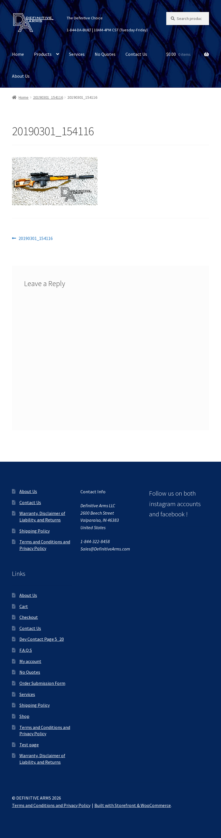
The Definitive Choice (85, 17)
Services (77, 54)
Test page (29, 744)
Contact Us (136, 54)
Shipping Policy (34, 531)
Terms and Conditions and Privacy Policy (51, 805)
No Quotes (105, 54)
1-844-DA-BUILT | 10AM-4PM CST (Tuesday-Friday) (107, 29)
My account (30, 661)
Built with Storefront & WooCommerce (132, 805)
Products (43, 54)
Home (18, 54)
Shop (24, 716)
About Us (21, 76)
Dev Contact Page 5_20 (41, 639)
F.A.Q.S (25, 650)
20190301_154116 (48, 97)
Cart (23, 606)
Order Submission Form (42, 683)
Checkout (28, 617)
